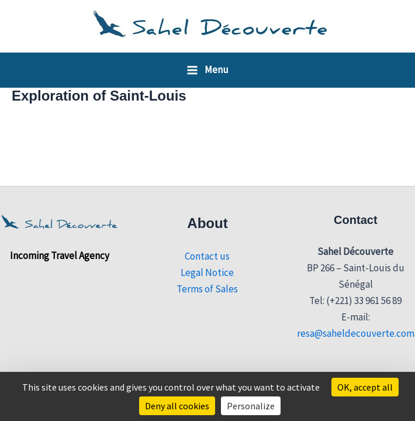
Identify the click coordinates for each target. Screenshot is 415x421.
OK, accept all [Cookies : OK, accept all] (365, 387)
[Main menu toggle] (207, 70)
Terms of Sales (207, 288)
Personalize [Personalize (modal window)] (251, 406)
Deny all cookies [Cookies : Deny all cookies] (177, 406)
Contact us (207, 256)
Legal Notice (207, 272)
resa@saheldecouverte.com (355, 333)
